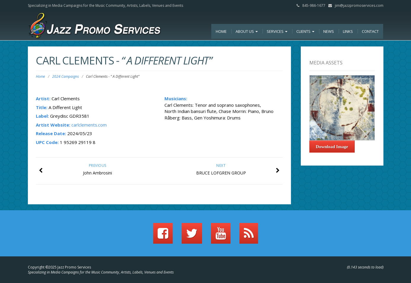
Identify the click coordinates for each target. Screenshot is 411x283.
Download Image (332, 146)
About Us (247, 31)
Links (348, 31)
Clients (305, 31)
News (328, 31)
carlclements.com (89, 125)
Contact (370, 31)
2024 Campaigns (65, 76)
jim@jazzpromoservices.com (359, 5)
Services (277, 31)
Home (221, 31)
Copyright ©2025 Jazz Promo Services (59, 267)
